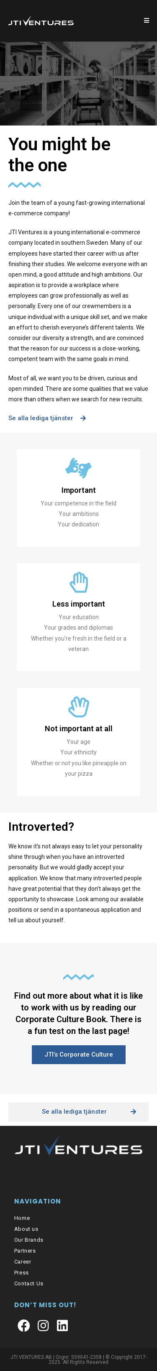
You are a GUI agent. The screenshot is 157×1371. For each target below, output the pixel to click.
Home (22, 1218)
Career (22, 1261)
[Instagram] (43, 1326)
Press (21, 1272)
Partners (25, 1251)
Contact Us (29, 1283)
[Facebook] (23, 1326)
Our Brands (29, 1240)
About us (26, 1229)
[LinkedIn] (62, 1326)
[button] (47, 418)
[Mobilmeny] (146, 20)
